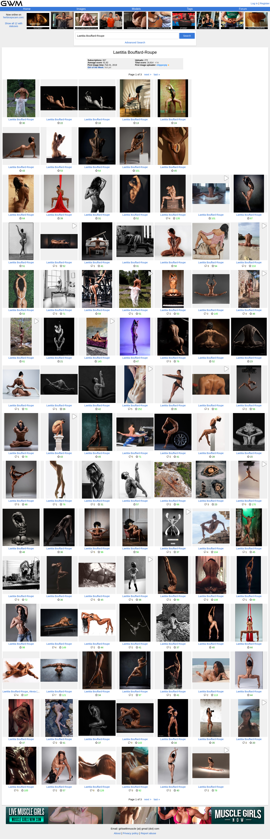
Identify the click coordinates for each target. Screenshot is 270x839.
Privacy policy (131, 833)
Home (26, 8)
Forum (243, 8)
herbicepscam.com (13, 17)
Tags (190, 8)
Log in (254, 3)
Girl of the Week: (96, 67)
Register (264, 3)
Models (136, 8)
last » (157, 74)
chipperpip (162, 65)
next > (147, 74)
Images (81, 8)
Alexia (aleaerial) (38, 691)
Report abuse (148, 833)
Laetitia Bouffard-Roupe (21, 119)
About (117, 833)
